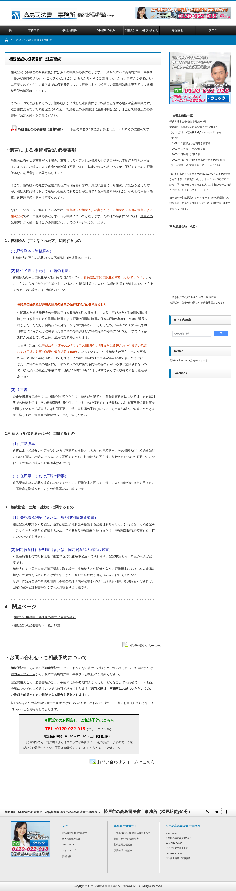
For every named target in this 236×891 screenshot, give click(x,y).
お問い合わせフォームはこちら (126, 762)
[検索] (191, 334)
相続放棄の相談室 (123, 844)
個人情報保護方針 (71, 838)
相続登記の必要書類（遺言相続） (41, 129)
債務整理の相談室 (123, 850)
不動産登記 (49, 668)
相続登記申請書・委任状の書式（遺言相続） (45, 617)
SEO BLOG (68, 844)
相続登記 (17, 668)
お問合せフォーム (23, 674)
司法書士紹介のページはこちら (204, 132)
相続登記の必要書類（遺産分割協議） (92, 109)
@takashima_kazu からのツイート (188, 360)
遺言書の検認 (43, 415)
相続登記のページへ (145, 645)
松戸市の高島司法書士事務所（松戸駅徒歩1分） (114, 886)
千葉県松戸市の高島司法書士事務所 (132, 833)
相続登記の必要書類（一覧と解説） (38, 625)
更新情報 (66, 856)
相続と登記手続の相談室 (126, 838)
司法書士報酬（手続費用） (75, 833)
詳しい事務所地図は (208, 302)
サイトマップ (69, 850)
